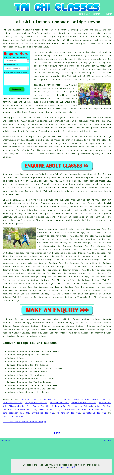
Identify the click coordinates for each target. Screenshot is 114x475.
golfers (72, 280)
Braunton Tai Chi (99, 409)
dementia (52, 270)
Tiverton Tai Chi (12, 403)
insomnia (42, 250)
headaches (57, 253)
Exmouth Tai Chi (101, 399)
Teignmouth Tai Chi (36, 403)
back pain (23, 260)
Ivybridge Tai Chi (43, 413)
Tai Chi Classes (40, 355)
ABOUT (88, 14)
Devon (6, 399)
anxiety (41, 236)
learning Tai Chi (12, 37)
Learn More (64, 467)
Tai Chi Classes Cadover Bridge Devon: (27, 30)
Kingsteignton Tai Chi (16, 413)
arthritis (91, 263)
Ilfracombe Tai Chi (19, 406)
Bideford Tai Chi (31, 399)
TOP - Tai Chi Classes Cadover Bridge (24, 422)
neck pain (25, 284)
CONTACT (96, 14)
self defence (89, 284)
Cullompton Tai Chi (74, 409)
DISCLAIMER (107, 14)
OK (73, 467)
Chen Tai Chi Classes (37, 392)
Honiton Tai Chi (83, 406)
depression (49, 246)
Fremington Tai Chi (68, 413)
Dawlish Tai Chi (49, 409)
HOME (81, 14)
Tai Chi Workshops (35, 375)
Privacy (108, 440)
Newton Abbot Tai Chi (83, 403)
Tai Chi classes (30, 267)
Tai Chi (102, 52)
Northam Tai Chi (59, 403)
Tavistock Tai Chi (13, 416)
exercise (101, 69)
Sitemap (5, 440)
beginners (44, 297)
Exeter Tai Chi (41, 406)
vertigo (78, 239)
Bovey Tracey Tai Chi (76, 399)
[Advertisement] (92, 363)
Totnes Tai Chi (52, 399)
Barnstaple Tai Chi (94, 413)
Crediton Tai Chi (25, 409)
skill (98, 30)
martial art (53, 59)
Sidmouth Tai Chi (62, 406)
